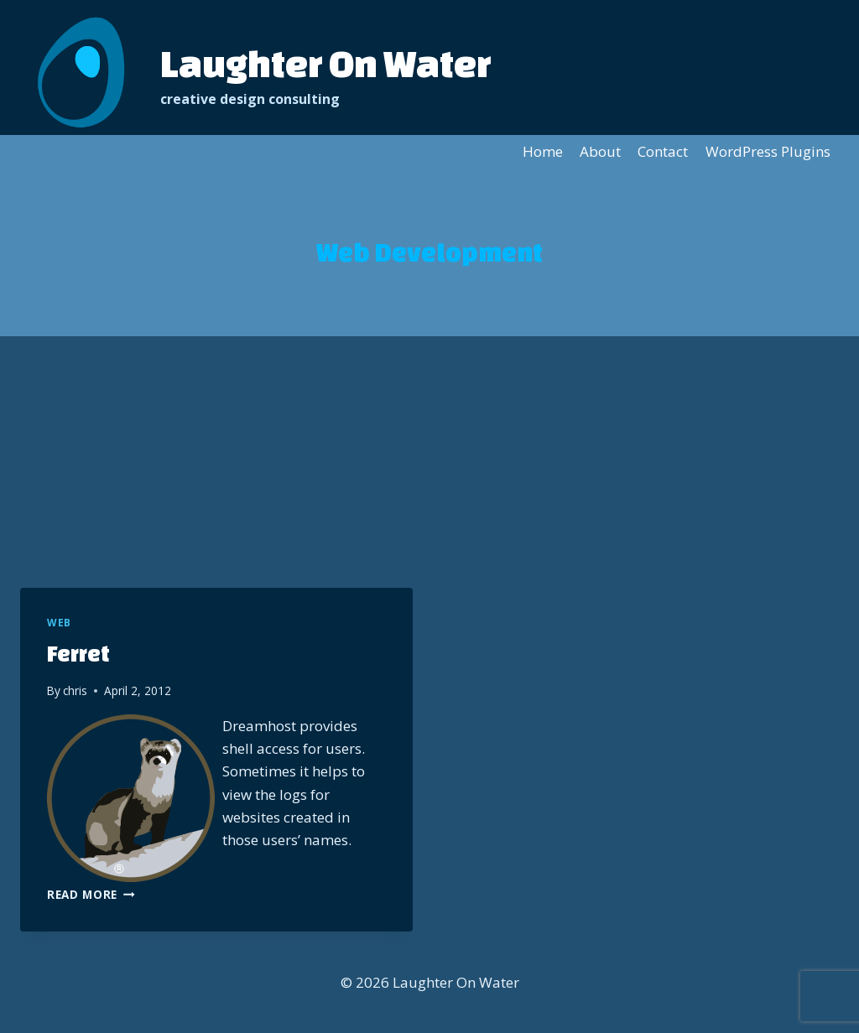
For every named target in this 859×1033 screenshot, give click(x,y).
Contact (663, 151)
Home (543, 151)
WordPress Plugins (767, 151)
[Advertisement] (429, 462)
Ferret (78, 653)
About (600, 151)
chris (75, 690)
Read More (91, 894)
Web (59, 622)
